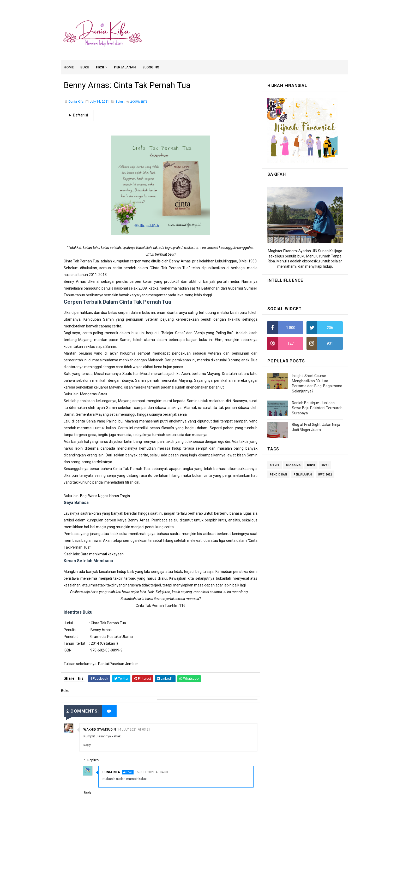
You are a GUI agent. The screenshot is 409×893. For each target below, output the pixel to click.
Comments (138, 102)
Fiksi (324, 466)
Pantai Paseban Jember (117, 664)
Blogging (293, 466)
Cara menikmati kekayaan (102, 555)
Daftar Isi (80, 116)
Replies (93, 760)
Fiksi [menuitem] (100, 67)
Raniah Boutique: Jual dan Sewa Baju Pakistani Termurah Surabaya (317, 408)
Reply (87, 745)
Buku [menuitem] (85, 67)
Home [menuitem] (69, 67)
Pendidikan (278, 475)
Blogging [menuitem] (151, 67)
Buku (119, 102)
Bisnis (274, 466)
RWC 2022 (325, 475)
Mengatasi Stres (93, 394)
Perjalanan (302, 475)
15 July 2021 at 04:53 (152, 772)
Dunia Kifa (112, 772)
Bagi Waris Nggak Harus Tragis (105, 496)
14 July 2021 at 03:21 (133, 729)
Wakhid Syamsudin (99, 729)
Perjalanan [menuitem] (125, 67)
